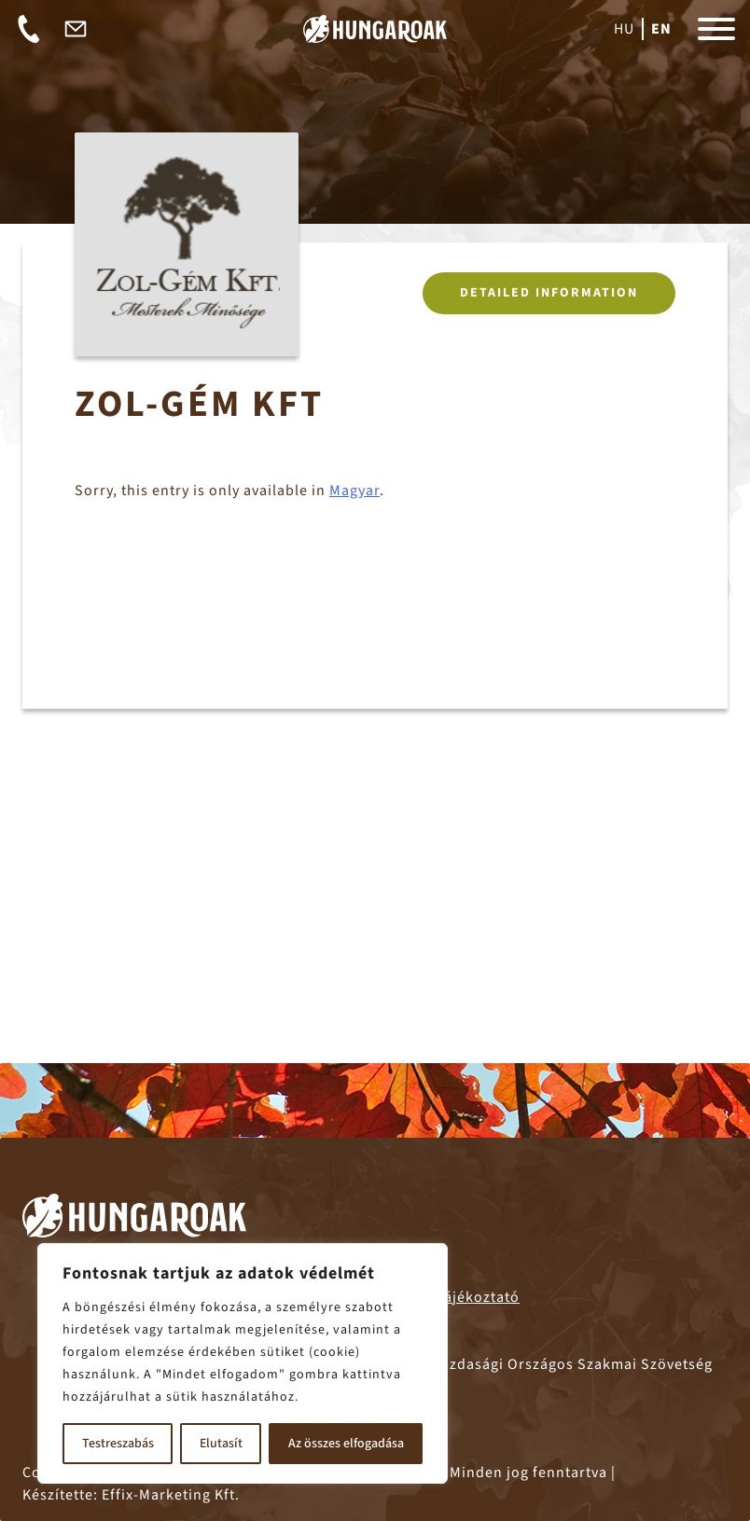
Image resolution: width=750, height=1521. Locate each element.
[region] (242, 1363)
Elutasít (221, 1443)
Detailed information (549, 297)
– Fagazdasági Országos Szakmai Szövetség (528, 1364)
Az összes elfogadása (346, 1443)
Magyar (354, 495)
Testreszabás (118, 1443)
